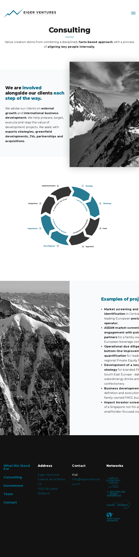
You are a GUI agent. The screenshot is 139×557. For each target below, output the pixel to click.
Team (8, 494)
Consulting (12, 477)
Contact (10, 502)
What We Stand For (16, 467)
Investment (13, 486)
